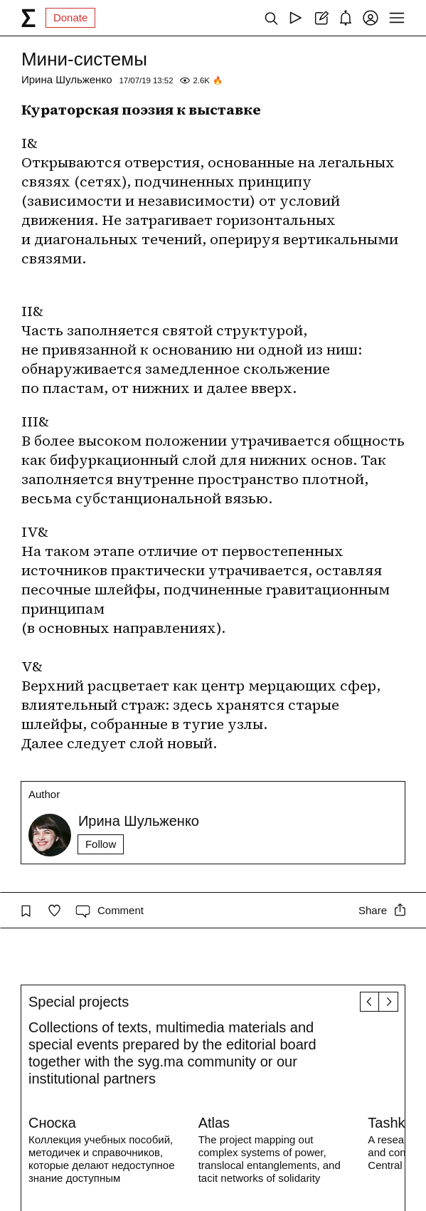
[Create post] (320, 18)
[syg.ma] (28, 18)
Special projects (78, 1002)
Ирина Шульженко (66, 79)
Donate (70, 17)
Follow (100, 844)
